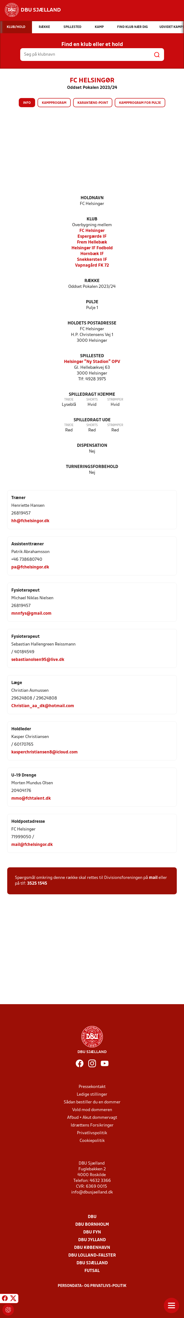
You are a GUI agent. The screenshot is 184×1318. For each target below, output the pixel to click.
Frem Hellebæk (92, 242)
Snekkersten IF (92, 260)
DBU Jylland (92, 1240)
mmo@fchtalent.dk (31, 799)
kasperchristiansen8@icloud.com (44, 752)
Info (27, 103)
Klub (92, 219)
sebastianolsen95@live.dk (37, 660)
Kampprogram (54, 103)
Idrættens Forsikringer (92, 1125)
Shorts (92, 399)
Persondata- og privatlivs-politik (92, 1286)
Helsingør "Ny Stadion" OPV (92, 362)
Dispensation (92, 446)
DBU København (92, 1248)
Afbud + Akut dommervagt (92, 1118)
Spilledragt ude (92, 420)
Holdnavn (92, 198)
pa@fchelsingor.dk (30, 567)
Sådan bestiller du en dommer (92, 1102)
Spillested (92, 356)
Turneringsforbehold (92, 467)
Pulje (92, 302)
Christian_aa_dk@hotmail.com (42, 706)
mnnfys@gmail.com (31, 614)
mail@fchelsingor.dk (32, 845)
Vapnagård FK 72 (92, 266)
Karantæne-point (92, 103)
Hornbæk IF (92, 254)
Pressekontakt (92, 1087)
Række (92, 281)
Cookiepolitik (92, 1141)
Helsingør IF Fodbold (92, 248)
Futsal (92, 1271)
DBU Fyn (92, 1232)
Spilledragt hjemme (92, 395)
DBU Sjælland (92, 1263)
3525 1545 (37, 884)
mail (153, 878)
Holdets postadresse (92, 323)
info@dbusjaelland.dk (92, 1192)
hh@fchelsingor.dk (30, 521)
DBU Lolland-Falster (92, 1255)
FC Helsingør (92, 231)
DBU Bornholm (92, 1225)
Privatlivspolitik (92, 1133)
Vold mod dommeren (92, 1110)
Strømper (115, 399)
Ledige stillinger (92, 1095)
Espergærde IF (92, 237)
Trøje (69, 399)
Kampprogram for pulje (140, 103)
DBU (92, 1217)
